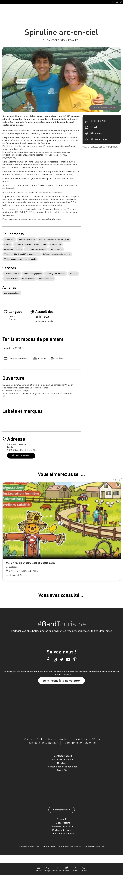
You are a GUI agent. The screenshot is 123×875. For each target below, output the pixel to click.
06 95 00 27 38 (98, 121)
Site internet (96, 133)
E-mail (93, 127)
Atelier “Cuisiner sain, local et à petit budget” (32, 562)
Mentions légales (73, 846)
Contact (45, 846)
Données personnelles (93, 846)
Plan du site (56, 846)
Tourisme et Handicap (29, 846)
